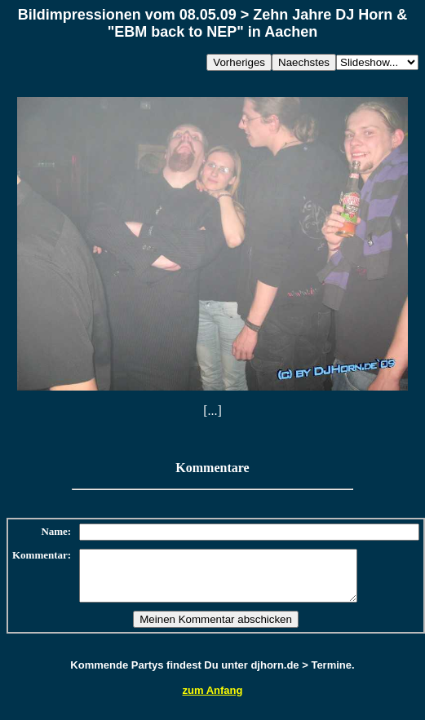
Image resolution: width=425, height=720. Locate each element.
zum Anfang (213, 700)
